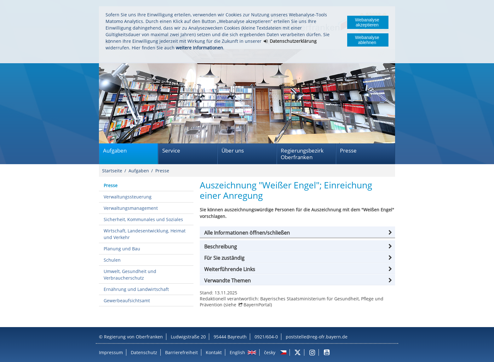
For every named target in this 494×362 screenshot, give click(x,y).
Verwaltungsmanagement (131, 208)
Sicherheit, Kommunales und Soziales (143, 219)
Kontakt (214, 352)
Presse (348, 150)
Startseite (112, 171)
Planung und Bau (122, 249)
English (237, 352)
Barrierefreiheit (181, 352)
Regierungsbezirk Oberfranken (302, 154)
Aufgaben (115, 150)
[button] (297, 232)
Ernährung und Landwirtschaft (136, 289)
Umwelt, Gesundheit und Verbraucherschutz (130, 274)
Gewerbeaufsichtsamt (127, 301)
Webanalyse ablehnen (367, 40)
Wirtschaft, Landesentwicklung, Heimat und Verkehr (145, 234)
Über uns (232, 150)
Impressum (111, 352)
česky (269, 352)
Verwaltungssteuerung (128, 197)
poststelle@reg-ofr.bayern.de (317, 337)
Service (171, 150)
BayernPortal (257, 305)
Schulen (112, 260)
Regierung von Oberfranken (133, 337)
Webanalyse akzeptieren (367, 22)
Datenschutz (144, 352)
